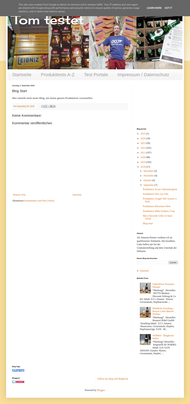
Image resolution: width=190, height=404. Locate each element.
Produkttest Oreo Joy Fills (155, 194)
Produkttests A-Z (58, 74)
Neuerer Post (19, 194)
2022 (143, 148)
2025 (143, 133)
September (148, 185)
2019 (143, 162)
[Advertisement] (159, 104)
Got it (168, 8)
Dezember (148, 171)
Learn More (154, 8)
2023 (143, 143)
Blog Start (148, 223)
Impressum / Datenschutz (143, 74)
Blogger (101, 390)
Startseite (21, 74)
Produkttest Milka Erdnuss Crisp (159, 211)
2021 (143, 152)
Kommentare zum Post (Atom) (39, 200)
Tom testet (48, 19)
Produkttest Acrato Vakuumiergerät (160, 189)
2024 (143, 138)
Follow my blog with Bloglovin (112, 378)
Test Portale (96, 74)
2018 (143, 167)
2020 (143, 157)
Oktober (147, 180)
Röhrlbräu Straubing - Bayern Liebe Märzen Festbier (163, 311)
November (148, 175)
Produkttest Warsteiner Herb (156, 206)
